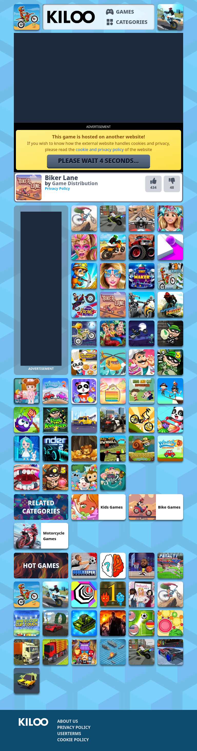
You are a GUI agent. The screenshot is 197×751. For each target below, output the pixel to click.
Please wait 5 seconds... (98, 160)
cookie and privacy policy (100, 149)
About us (67, 721)
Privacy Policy (74, 727)
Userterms (69, 733)
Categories (131, 21)
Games (125, 11)
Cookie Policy (73, 740)
